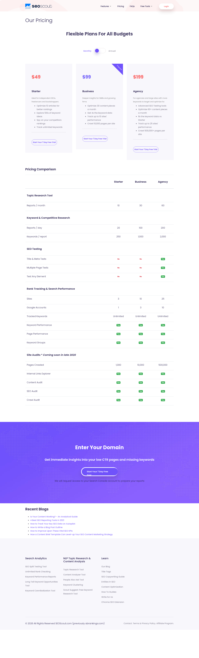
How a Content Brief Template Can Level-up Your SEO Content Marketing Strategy (71, 534)
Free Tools (146, 6)
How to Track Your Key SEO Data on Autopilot (52, 523)
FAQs (132, 6)
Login (166, 6)
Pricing (120, 6)
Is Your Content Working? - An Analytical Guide (54, 516)
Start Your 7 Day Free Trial (44, 142)
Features (106, 6)
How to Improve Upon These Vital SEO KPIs (51, 530)
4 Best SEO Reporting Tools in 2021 (47, 520)
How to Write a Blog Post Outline (46, 527)
